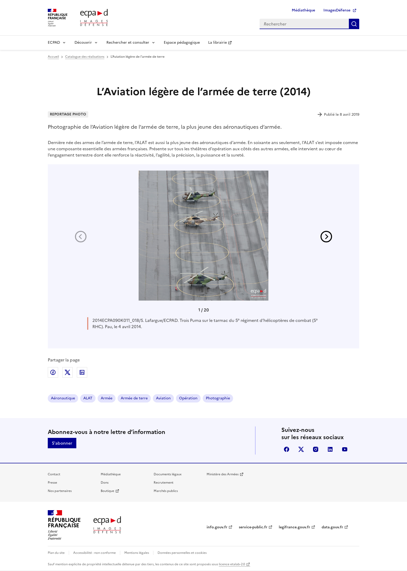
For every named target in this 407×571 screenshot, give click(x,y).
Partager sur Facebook (53, 372)
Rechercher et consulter (127, 42)
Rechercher (354, 24)
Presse (52, 482)
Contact (54, 474)
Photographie (218, 398)
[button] (326, 237)
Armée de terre (134, 398)
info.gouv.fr (217, 527)
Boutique (107, 491)
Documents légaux (167, 474)
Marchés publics (166, 491)
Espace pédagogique (182, 42)
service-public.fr (253, 527)
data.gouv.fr (332, 527)
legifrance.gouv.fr (294, 527)
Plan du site (56, 552)
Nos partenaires (60, 491)
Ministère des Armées (223, 474)
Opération (188, 398)
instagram (315, 449)
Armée (106, 398)
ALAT (87, 398)
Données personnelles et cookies (182, 552)
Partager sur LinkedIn (82, 372)
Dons (104, 482)
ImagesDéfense (336, 10)
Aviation (163, 398)
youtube (345, 449)
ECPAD (54, 42)
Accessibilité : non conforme (94, 552)
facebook (286, 449)
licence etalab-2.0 (232, 564)
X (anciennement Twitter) (301, 449)
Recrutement (163, 482)
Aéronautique (63, 398)
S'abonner (62, 443)
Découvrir (83, 42)
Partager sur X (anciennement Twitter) (67, 372)
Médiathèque (303, 10)
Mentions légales (136, 552)
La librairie (217, 42)
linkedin (330, 449)
